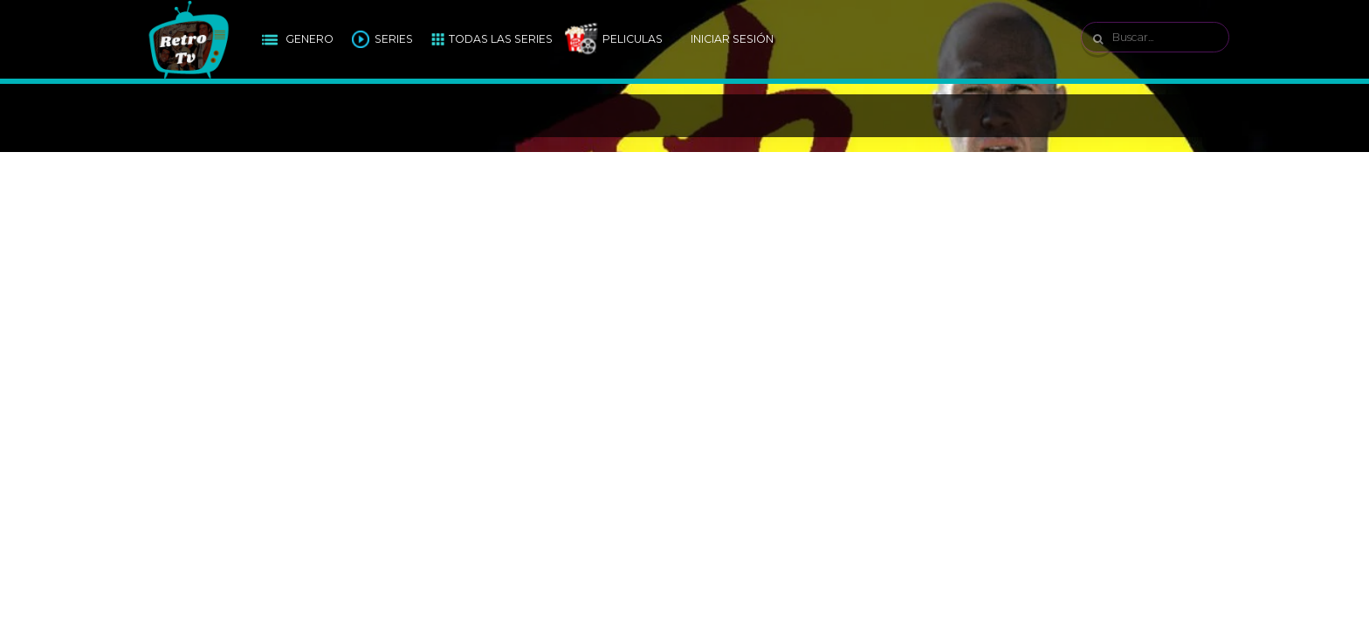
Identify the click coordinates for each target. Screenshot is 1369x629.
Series (394, 38)
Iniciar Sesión (732, 38)
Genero (309, 38)
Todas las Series (501, 38)
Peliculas (632, 38)
